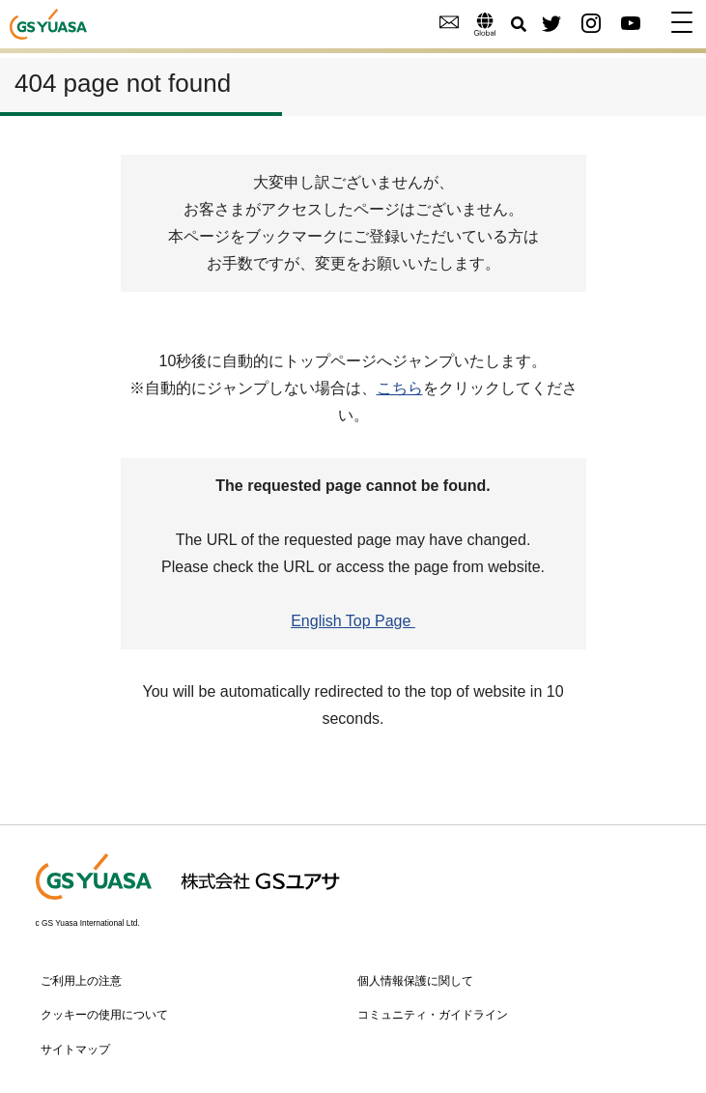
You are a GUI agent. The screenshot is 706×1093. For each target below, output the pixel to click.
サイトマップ (75, 1049)
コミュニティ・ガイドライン (432, 1014)
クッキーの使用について (104, 1014)
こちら (400, 388)
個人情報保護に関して (415, 981)
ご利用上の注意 (81, 981)
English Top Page (353, 621)
